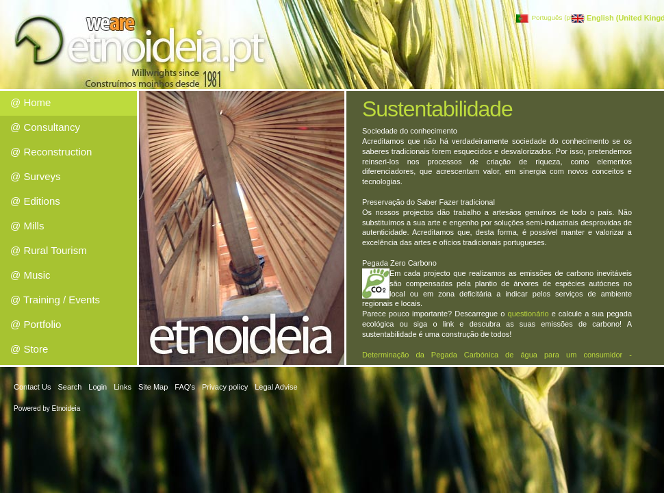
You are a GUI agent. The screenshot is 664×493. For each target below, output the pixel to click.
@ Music (30, 275)
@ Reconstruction (51, 151)
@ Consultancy (45, 127)
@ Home (30, 102)
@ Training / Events (55, 299)
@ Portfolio (35, 324)
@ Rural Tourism (48, 250)
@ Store (29, 349)
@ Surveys (35, 176)
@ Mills (27, 225)
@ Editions (35, 201)
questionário (528, 313)
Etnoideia (66, 408)
